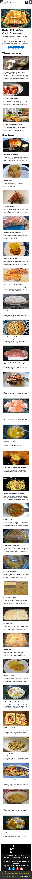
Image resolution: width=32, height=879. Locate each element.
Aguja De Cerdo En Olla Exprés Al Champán (14, 363)
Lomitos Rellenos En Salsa (10, 258)
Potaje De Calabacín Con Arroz (11, 337)
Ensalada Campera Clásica (10, 780)
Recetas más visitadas (12, 855)
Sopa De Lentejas (7, 519)
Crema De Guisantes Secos (10, 806)
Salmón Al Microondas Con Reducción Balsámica (15, 415)
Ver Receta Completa (16, 47)
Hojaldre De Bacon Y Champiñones (12, 232)
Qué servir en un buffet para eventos (12, 124)
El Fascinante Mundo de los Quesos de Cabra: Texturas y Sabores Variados (15, 73)
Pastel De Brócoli (7, 649)
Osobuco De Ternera (8, 675)
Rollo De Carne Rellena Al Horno (11, 545)
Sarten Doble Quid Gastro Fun (16, 49)
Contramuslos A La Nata (9, 597)
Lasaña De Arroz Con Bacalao (10, 154)
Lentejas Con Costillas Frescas (11, 832)
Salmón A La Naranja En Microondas (12, 284)
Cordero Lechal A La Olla (9, 571)
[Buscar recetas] (17, 2)
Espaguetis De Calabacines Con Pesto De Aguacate (13, 754)
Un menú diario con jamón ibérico (11, 98)
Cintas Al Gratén (7, 623)
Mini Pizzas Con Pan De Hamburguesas (13, 728)
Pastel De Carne (7, 180)
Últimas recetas (16, 857)
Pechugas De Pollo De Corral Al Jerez (12, 701)
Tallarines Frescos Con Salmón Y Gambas (13, 493)
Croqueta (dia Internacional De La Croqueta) (14, 467)
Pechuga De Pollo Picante (9, 441)
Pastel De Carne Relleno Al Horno (11, 389)
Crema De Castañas (8, 310)
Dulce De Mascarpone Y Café (10, 206)
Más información (27, 876)
